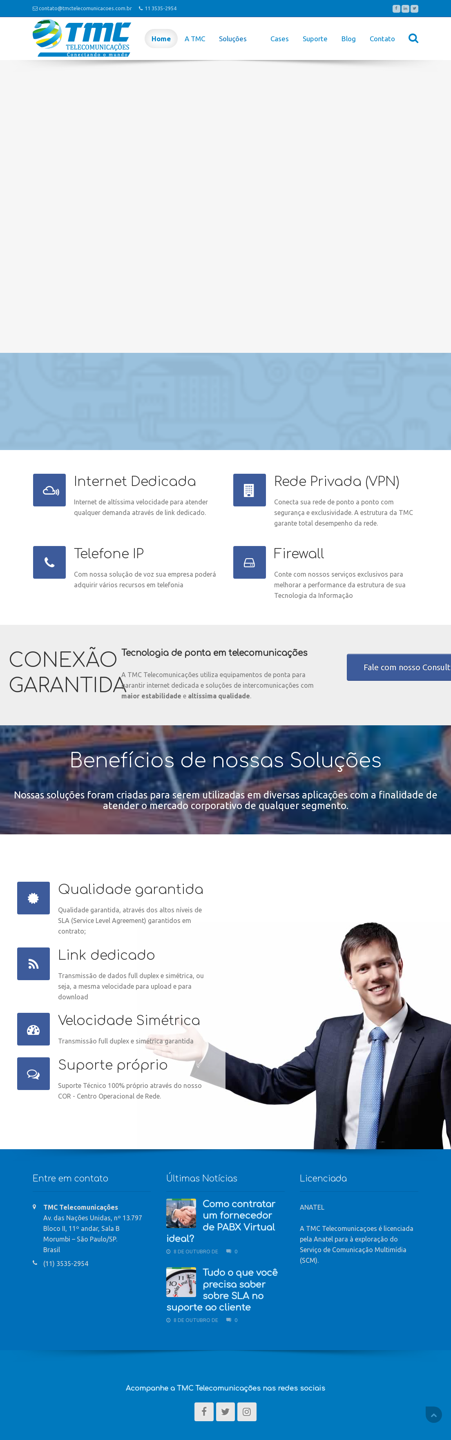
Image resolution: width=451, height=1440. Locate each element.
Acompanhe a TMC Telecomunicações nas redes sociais (225, 1388)
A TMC (195, 38)
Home (161, 38)
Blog (349, 38)
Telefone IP (109, 554)
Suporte (315, 38)
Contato (382, 38)
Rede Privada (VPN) (337, 482)
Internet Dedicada (135, 482)
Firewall (299, 554)
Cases (279, 38)
